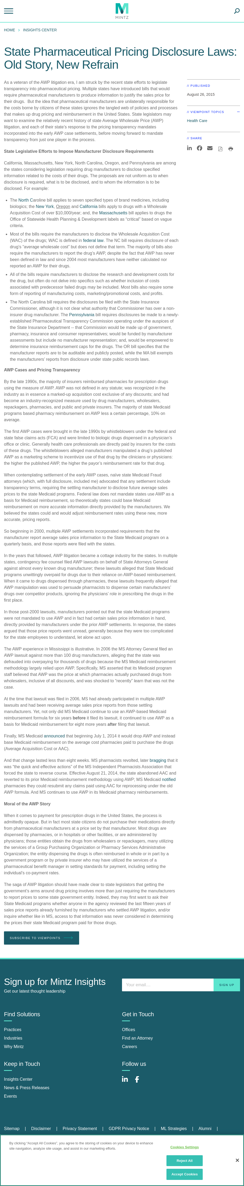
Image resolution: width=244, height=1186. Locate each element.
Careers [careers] (129, 1046)
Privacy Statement (80, 1128)
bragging (158, 760)
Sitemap (12, 1128)
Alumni (204, 1128)
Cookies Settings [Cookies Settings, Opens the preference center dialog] (184, 1147)
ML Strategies (174, 1128)
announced (54, 736)
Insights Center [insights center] (18, 1079)
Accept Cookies (184, 1174)
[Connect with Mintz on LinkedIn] (127, 1082)
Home (9, 30)
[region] (122, 1160)
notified (169, 779)
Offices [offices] (128, 1029)
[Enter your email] (181, 985)
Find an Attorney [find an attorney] (137, 1038)
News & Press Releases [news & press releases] (26, 1087)
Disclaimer (41, 1128)
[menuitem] (11, 30)
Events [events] (10, 1096)
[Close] (237, 1160)
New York (45, 206)
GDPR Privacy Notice (129, 1128)
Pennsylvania (81, 314)
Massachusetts (113, 213)
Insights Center (40, 30)
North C (26, 200)
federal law (93, 240)
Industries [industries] (13, 1038)
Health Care (197, 121)
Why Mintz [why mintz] (14, 1046)
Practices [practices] (12, 1029)
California (89, 206)
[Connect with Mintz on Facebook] (140, 1082)
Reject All (185, 1161)
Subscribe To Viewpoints (41, 938)
